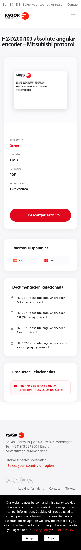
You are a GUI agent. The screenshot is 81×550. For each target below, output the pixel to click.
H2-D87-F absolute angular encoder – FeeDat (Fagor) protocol (38, 345)
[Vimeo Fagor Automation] (23, 480)
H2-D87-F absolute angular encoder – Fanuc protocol (38, 330)
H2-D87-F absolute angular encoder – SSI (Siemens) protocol (38, 315)
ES (11, 4)
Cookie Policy (64, 530)
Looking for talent (31, 488)
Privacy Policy (41, 530)
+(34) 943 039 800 (25, 446)
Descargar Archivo (40, 215)
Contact (72, 4)
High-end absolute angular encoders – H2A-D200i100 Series (38, 388)
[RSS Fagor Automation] (30, 480)
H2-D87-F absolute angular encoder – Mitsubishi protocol (38, 300)
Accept (30, 538)
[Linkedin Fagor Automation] (16, 480)
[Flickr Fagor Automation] (9, 480)
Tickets (70, 488)
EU (5, 4)
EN (18, 4)
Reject (51, 538)
